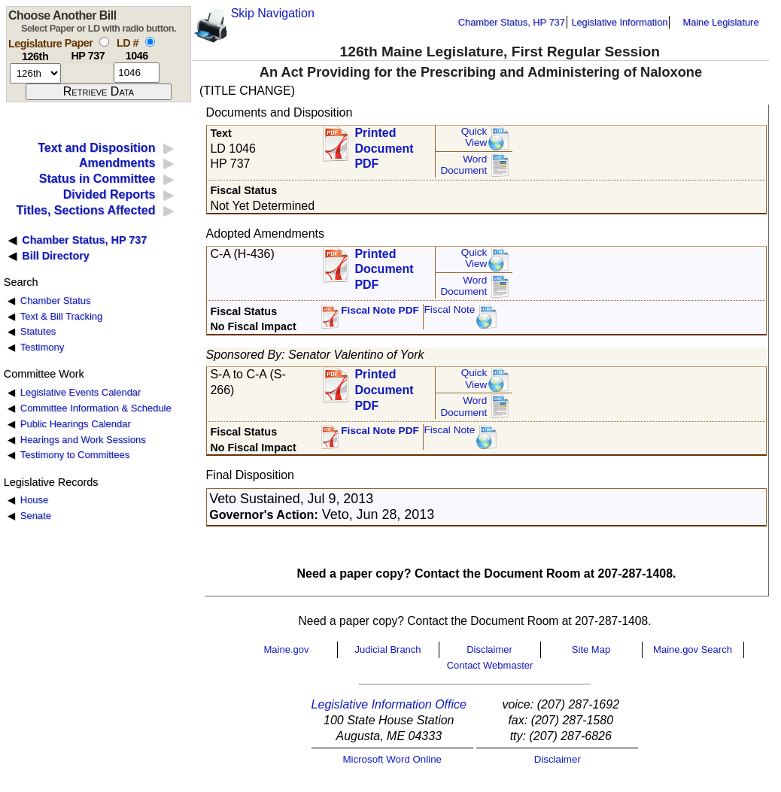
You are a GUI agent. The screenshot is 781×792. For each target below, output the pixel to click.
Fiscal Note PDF (380, 310)
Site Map (591, 649)
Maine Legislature (720, 22)
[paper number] (88, 72)
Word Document (463, 165)
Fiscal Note (449, 309)
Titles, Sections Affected (85, 210)
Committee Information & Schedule (96, 408)
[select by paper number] (104, 42)
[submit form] (99, 91)
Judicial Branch (387, 649)
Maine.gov (286, 649)
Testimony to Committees (74, 454)
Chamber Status (55, 300)
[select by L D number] (150, 42)
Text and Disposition (96, 147)
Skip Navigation (273, 13)
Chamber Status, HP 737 (511, 22)
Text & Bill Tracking (61, 316)
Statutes (38, 331)
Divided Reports (109, 194)
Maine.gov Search (692, 649)
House (34, 499)
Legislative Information (619, 22)
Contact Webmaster (490, 665)
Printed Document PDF (383, 144)
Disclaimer (489, 649)
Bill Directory (56, 256)
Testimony (42, 347)
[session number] (35, 73)
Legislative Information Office (388, 704)
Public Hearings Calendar (75, 423)
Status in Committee (97, 178)
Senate (35, 515)
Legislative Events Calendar (80, 392)
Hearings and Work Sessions (83, 439)
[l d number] (137, 72)
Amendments (117, 162)
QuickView (474, 137)
